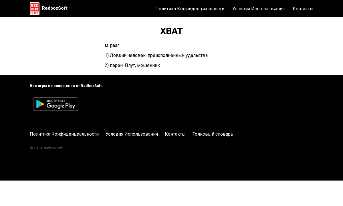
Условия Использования (258, 8)
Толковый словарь (213, 134)
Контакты (303, 8)
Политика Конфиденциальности (189, 8)
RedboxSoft (55, 8)
